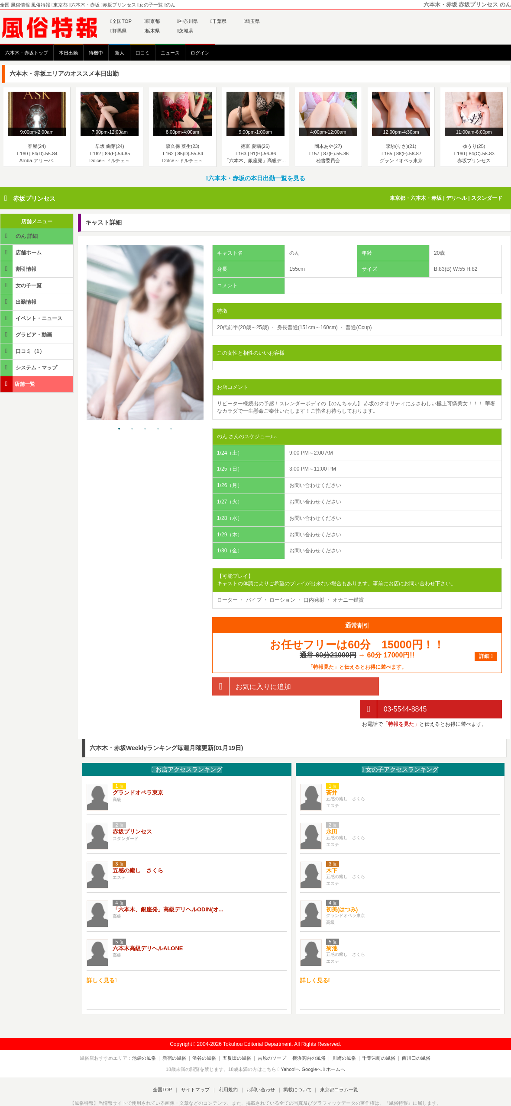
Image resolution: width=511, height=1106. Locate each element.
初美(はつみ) (342, 887)
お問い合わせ (259, 1066)
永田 (331, 809)
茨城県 (185, 30)
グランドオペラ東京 (138, 770)
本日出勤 (68, 52)
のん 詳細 (20, 236)
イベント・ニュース (32, 318)
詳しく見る (102, 957)
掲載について (295, 1066)
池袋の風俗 (150, 1035)
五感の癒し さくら (138, 848)
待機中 (96, 52)
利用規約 (228, 1066)
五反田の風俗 (238, 1035)
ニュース (170, 52)
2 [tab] (132, 429)
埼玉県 (252, 21)
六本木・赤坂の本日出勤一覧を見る (255, 178)
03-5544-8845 (393, 686)
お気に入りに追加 (251, 686)
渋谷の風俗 (208, 1035)
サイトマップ (196, 1066)
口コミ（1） (23, 351)
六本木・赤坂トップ (26, 52)
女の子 (400, 746)
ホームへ (334, 1046)
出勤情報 (19, 301)
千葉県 (218, 21)
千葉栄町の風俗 (374, 1035)
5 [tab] (171, 429)
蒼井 (331, 770)
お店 (187, 746)
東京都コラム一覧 (336, 1066)
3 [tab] (145, 429)
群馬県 (118, 30)
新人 (119, 52)
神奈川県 (187, 21)
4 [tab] (158, 429)
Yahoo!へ (290, 1046)
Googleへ (312, 1046)
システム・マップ (29, 367)
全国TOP (121, 21)
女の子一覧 (22, 285)
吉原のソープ (272, 1035)
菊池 (331, 926)
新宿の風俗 (179, 1035)
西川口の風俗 (410, 1035)
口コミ (143, 52)
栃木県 (152, 30)
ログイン (200, 52)
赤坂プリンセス (34, 198)
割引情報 (19, 269)
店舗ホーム (22, 252)
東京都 (152, 21)
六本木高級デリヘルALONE (148, 926)
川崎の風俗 (341, 1035)
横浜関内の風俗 (307, 1035)
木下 (331, 848)
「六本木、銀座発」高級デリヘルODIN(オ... (168, 887)
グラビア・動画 (27, 334)
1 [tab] (119, 429)
